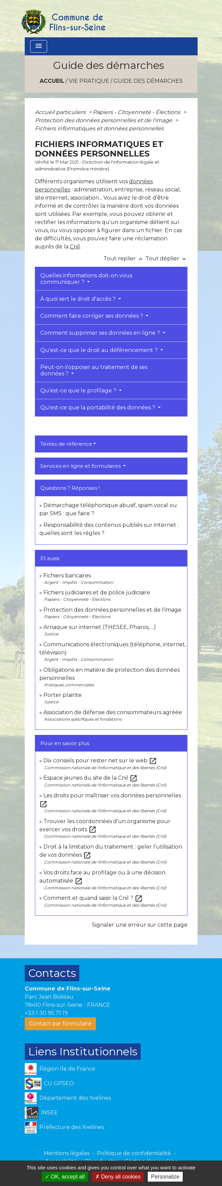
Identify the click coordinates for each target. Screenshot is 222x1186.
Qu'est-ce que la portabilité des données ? (98, 407)
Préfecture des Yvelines (64, 1127)
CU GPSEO (49, 1084)
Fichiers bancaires (67, 575)
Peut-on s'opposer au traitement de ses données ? (93, 370)
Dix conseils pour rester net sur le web (100, 760)
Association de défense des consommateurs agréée (112, 712)
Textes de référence (66, 444)
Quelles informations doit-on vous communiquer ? (86, 278)
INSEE (41, 1113)
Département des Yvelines (68, 1098)
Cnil (75, 246)
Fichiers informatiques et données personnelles (99, 128)
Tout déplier (166, 258)
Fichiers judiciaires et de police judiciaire (96, 592)
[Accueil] (63, 19)
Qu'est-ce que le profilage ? (79, 390)
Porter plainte (62, 695)
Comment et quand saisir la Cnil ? (93, 898)
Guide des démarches (148, 81)
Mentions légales (66, 1153)
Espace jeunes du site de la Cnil (90, 778)
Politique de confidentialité (134, 1153)
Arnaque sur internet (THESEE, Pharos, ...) (99, 627)
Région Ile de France (60, 1069)
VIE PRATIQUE (89, 81)
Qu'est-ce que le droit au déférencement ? (99, 350)
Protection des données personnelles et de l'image (104, 120)
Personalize (165, 1177)
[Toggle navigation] (38, 46)
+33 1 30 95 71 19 (46, 1013)
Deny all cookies (118, 1177)
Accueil (52, 81)
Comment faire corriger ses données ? (92, 316)
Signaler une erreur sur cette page (139, 925)
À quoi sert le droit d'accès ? (78, 299)
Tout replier (124, 258)
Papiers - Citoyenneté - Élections (137, 112)
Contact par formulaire (60, 1023)
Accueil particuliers (61, 112)
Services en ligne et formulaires (81, 466)
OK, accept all (65, 1177)
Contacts (52, 973)
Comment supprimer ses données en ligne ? (100, 333)
